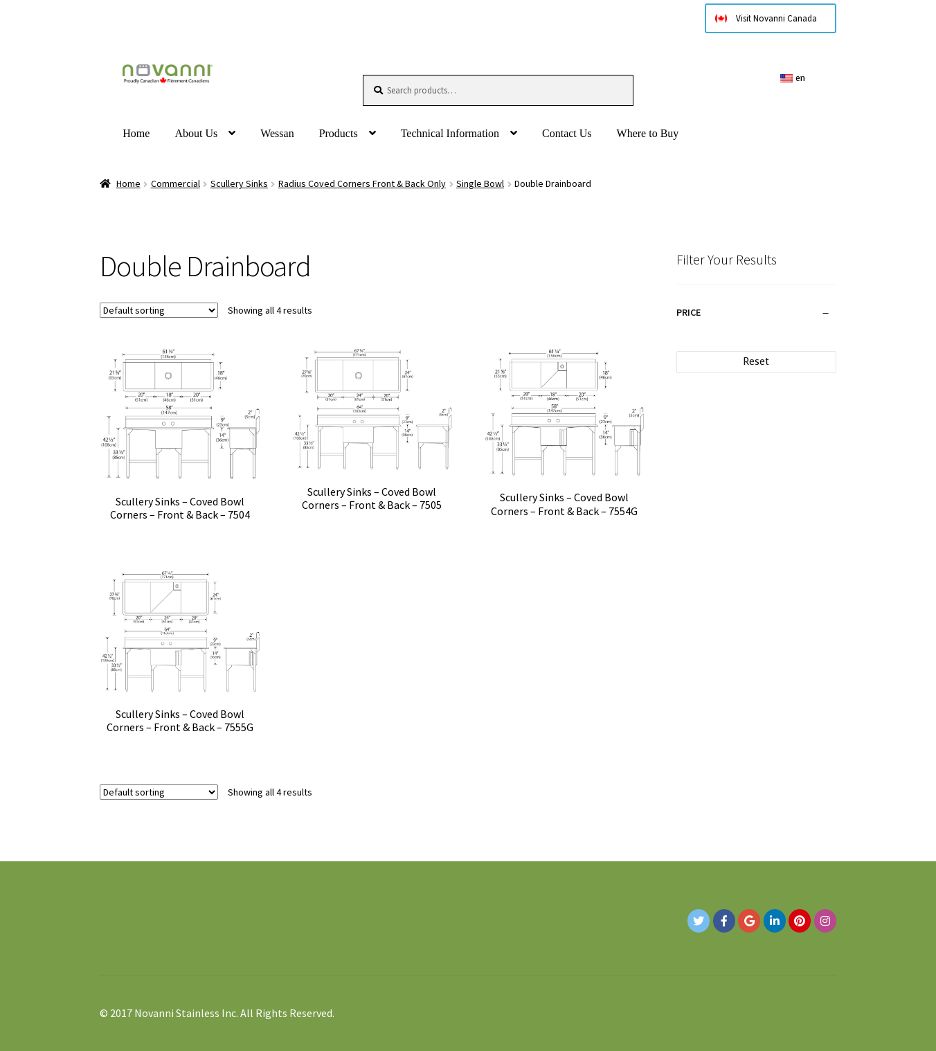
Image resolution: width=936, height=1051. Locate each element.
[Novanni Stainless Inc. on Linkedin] (775, 921)
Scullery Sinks (239, 183)
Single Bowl (480, 183)
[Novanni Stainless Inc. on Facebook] (724, 921)
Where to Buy (648, 133)
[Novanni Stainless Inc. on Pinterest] (800, 921)
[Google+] (749, 921)
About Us (195, 133)
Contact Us (567, 133)
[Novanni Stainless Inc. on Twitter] (698, 921)
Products (338, 133)
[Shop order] (159, 310)
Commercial (175, 183)
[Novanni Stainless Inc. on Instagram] (825, 921)
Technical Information (450, 133)
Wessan (277, 133)
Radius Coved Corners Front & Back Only (362, 183)
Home (136, 133)
